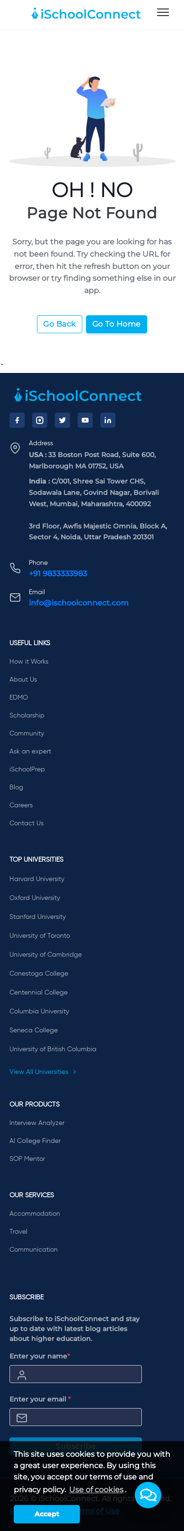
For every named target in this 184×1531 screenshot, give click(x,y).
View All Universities (43, 1072)
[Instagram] (39, 420)
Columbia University (39, 1011)
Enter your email (40, 1399)
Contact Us (26, 823)
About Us (23, 679)
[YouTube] (85, 420)
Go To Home (116, 324)
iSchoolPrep (27, 769)
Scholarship (26, 715)
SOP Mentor (27, 1159)
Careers (21, 805)
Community (26, 733)
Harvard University (36, 879)
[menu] (163, 13)
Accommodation (34, 1214)
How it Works (28, 661)
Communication (33, 1249)
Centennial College (38, 992)
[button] (148, 1495)
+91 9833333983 (58, 573)
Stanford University (37, 917)
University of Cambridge (45, 954)
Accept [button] (47, 1514)
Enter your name (39, 1356)
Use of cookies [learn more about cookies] (96, 1489)
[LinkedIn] (107, 420)
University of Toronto (39, 936)
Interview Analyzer (36, 1123)
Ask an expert (30, 751)
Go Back (59, 324)
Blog (16, 787)
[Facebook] (17, 420)
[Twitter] (62, 420)
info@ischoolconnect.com (79, 602)
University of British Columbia (52, 1049)
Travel (18, 1231)
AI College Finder (35, 1141)
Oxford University (34, 898)
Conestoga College (38, 973)
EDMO (18, 697)
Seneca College (33, 1030)
